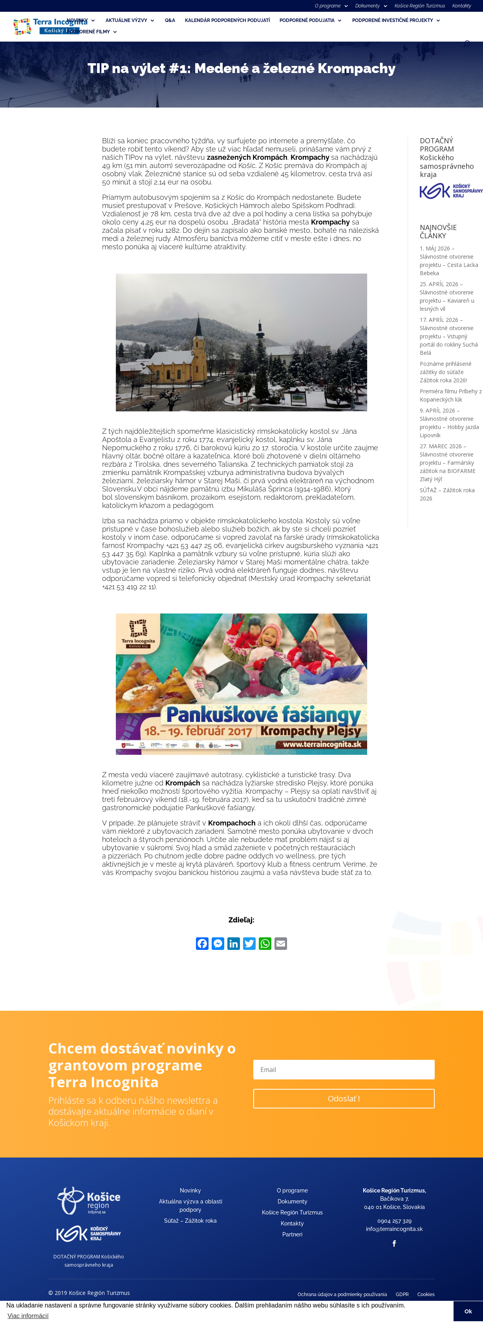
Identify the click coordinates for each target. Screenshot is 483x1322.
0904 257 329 (394, 1221)
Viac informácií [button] (28, 1316)
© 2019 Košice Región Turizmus (89, 1292)
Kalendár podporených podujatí (227, 20)
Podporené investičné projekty (392, 20)
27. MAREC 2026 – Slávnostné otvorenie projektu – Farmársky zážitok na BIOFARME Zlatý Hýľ (448, 462)
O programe (327, 6)
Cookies (426, 1294)
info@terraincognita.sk (394, 1229)
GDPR (402, 1294)
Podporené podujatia (307, 20)
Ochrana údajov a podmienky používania (342, 1294)
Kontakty (461, 6)
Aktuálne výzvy (126, 20)
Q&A (170, 20)
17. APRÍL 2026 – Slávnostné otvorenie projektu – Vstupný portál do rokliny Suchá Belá (449, 336)
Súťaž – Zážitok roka (190, 1221)
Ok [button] (468, 1311)
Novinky (77, 20)
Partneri (292, 1234)
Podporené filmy (88, 32)
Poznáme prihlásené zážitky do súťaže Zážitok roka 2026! (446, 372)
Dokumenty (367, 6)
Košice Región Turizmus (420, 6)
